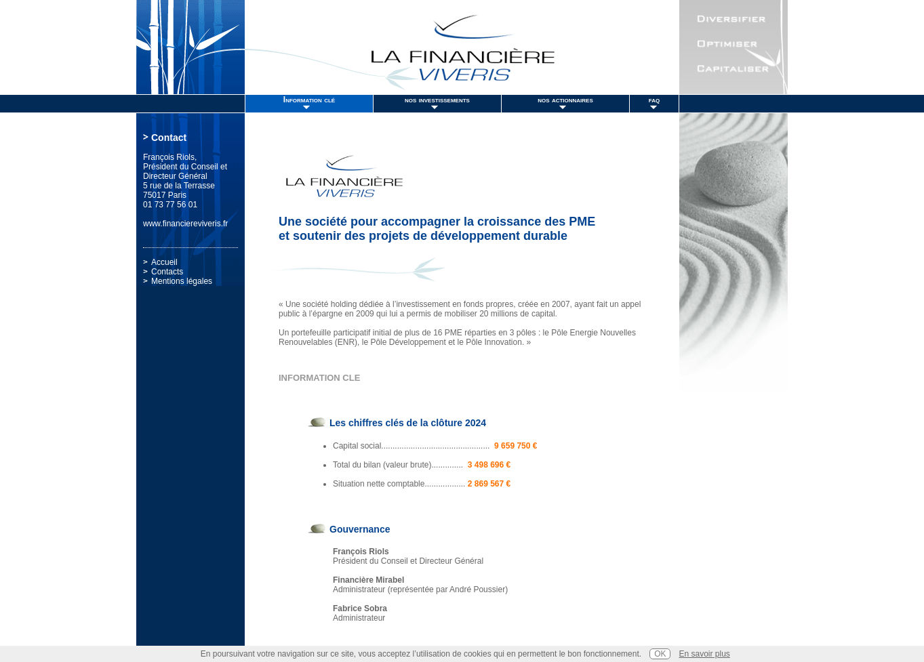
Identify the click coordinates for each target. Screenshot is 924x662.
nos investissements (437, 99)
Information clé (309, 99)
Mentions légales (181, 281)
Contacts (167, 271)
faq (654, 99)
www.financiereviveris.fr (185, 223)
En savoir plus (704, 654)
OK (660, 654)
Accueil (164, 262)
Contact (168, 137)
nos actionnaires (565, 99)
